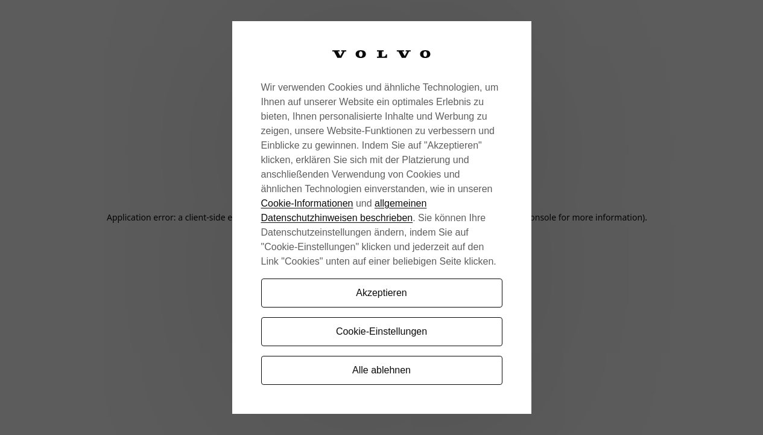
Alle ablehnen (381, 370)
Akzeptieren (381, 293)
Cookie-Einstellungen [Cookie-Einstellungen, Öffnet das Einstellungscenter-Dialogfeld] (381, 331)
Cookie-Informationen (307, 203)
